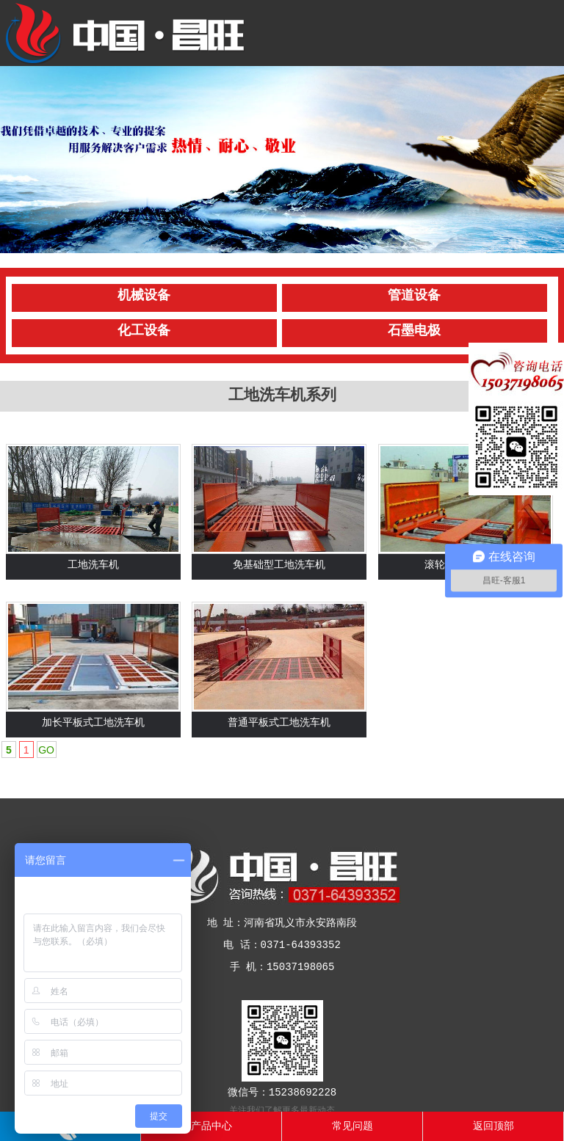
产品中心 (211, 1126)
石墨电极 (414, 331)
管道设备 (414, 295)
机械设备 (144, 295)
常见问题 (352, 1126)
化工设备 (144, 331)
